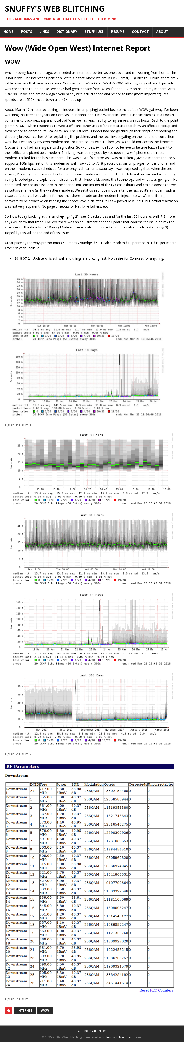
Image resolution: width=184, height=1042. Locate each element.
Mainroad (125, 1037)
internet (24, 1010)
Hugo (108, 1037)
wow (45, 1010)
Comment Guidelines (92, 1031)
